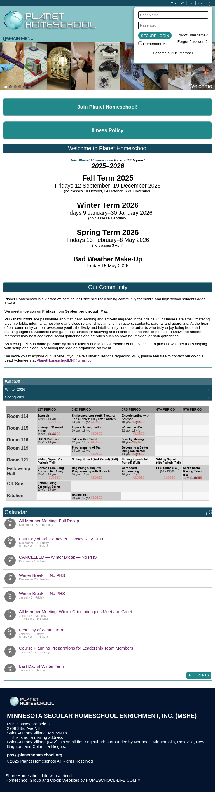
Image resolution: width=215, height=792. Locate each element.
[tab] (107, 381)
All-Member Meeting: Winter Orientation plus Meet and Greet (75, 611)
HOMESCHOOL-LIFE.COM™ (113, 780)
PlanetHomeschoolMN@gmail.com (66, 360)
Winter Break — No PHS (42, 575)
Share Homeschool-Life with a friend (39, 776)
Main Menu (18, 38)
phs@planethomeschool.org (34, 755)
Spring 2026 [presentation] (15, 397)
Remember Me (155, 44)
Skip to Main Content (117, 761)
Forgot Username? (192, 35)
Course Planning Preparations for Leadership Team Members (76, 648)
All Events (199, 675)
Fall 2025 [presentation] (12, 381)
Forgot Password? (192, 41)
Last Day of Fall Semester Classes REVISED (61, 538)
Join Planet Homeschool (91, 160)
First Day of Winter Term (41, 629)
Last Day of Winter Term (41, 666)
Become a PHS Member (173, 53)
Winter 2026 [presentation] (15, 389)
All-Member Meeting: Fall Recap (49, 520)
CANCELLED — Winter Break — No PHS (58, 557)
